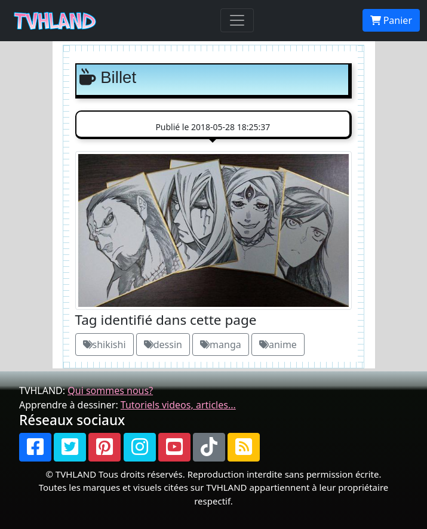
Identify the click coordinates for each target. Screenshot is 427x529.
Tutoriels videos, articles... (178, 404)
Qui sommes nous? (110, 390)
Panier (391, 20)
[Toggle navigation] (237, 20)
